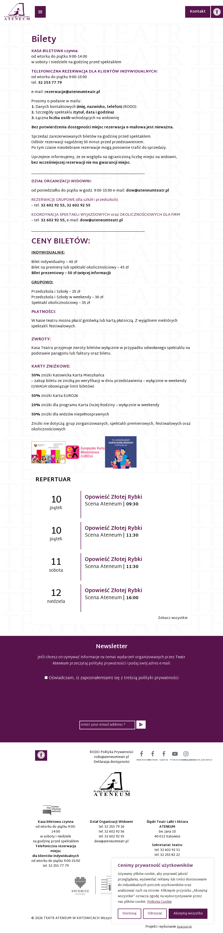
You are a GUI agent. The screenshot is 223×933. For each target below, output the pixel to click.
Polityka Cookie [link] (159, 902)
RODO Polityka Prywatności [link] (111, 752)
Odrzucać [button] (155, 913)
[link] (217, 12)
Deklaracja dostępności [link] (111, 762)
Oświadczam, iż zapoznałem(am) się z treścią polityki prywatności (112, 678)
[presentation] (111, 700)
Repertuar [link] (53, 480)
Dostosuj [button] (129, 913)
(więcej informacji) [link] (94, 273)
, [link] (65, 220)
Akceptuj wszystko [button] (188, 913)
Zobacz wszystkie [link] (173, 618)
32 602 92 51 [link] (170, 850)
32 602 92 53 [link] (53, 205)
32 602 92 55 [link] (78, 205)
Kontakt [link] (198, 11)
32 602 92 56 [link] (114, 832)
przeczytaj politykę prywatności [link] (98, 663)
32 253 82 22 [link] (170, 855)
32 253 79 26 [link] (114, 827)
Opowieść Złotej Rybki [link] (113, 497)
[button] (141, 725)
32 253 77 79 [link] (50, 83)
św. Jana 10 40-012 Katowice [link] (167, 834)
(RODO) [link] (129, 107)
